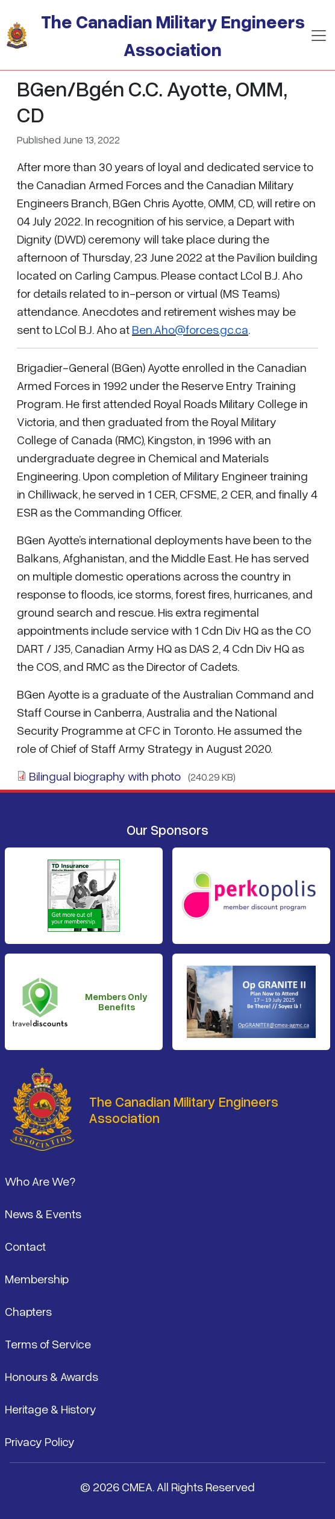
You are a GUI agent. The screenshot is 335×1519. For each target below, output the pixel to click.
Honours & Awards (51, 1376)
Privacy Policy (40, 1441)
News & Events (43, 1213)
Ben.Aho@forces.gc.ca (190, 329)
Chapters (28, 1311)
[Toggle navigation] (318, 35)
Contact (25, 1246)
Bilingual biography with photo (105, 776)
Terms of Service (48, 1343)
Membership (37, 1278)
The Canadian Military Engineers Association (173, 35)
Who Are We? (40, 1181)
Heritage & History (50, 1408)
